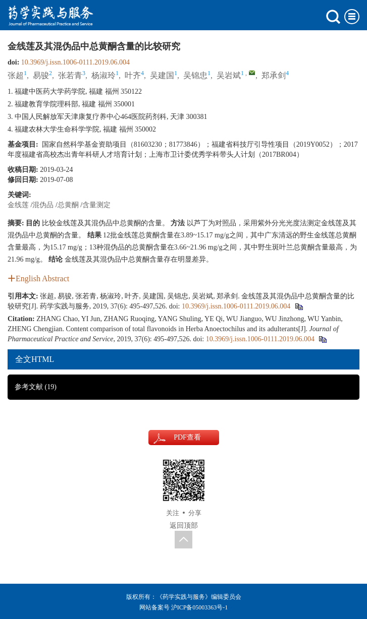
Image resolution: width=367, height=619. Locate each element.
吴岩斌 (229, 75)
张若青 (70, 75)
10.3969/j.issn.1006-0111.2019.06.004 (75, 62)
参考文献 (36, 387)
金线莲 (18, 205)
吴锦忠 (195, 75)
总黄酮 (68, 205)
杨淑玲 (103, 75)
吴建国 (162, 75)
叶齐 (133, 75)
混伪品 (43, 205)
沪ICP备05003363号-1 (199, 607)
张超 (16, 75)
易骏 (41, 75)
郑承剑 (273, 75)
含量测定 (96, 205)
